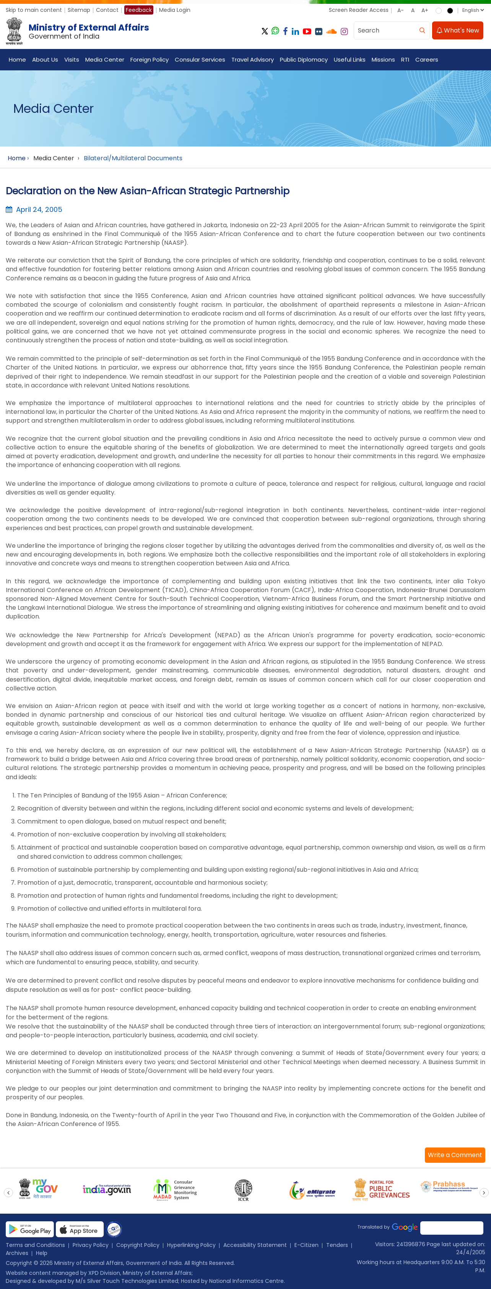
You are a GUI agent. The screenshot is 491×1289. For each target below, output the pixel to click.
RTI (405, 59)
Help (41, 1253)
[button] (455, 1155)
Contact (107, 10)
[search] (422, 30)
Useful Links (350, 59)
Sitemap (79, 10)
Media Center (104, 59)
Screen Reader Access (359, 10)
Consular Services (200, 59)
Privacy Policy (91, 1245)
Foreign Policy (149, 59)
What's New (457, 30)
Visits (71, 59)
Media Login (174, 10)
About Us (45, 59)
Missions (383, 59)
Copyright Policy (137, 1245)
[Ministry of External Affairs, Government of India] (79, 31)
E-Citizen (306, 1245)
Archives (17, 1253)
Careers (426, 59)
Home (17, 59)
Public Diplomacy (304, 59)
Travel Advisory (252, 59)
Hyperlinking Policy (191, 1245)
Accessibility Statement (255, 1245)
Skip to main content (34, 10)
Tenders (337, 1245)
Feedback (139, 10)
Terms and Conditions (35, 1245)
